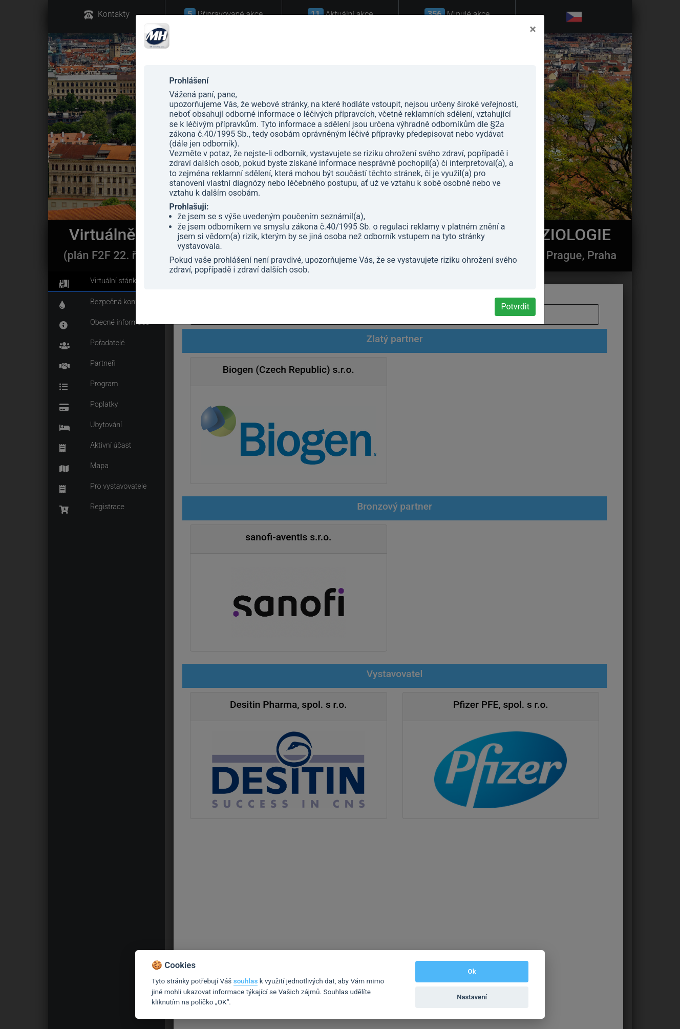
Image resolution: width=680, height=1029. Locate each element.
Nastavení (472, 997)
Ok (472, 971)
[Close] (532, 29)
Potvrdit (515, 306)
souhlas (245, 981)
